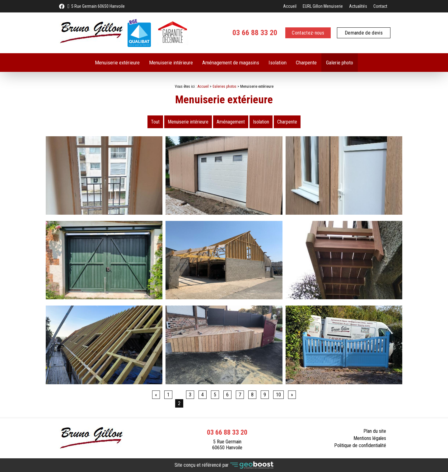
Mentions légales (369, 438)
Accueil (289, 6)
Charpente (306, 62)
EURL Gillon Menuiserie (323, 6)
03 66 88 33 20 (254, 32)
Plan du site (374, 431)
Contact (380, 6)
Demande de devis (364, 33)
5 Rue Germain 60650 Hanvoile (98, 6)
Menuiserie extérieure (117, 62)
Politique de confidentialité (360, 445)
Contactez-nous (308, 33)
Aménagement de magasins (230, 62)
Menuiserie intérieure (171, 62)
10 (278, 395)
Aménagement (231, 122)
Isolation (277, 62)
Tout (155, 122)
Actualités (358, 6)
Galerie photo (339, 62)
